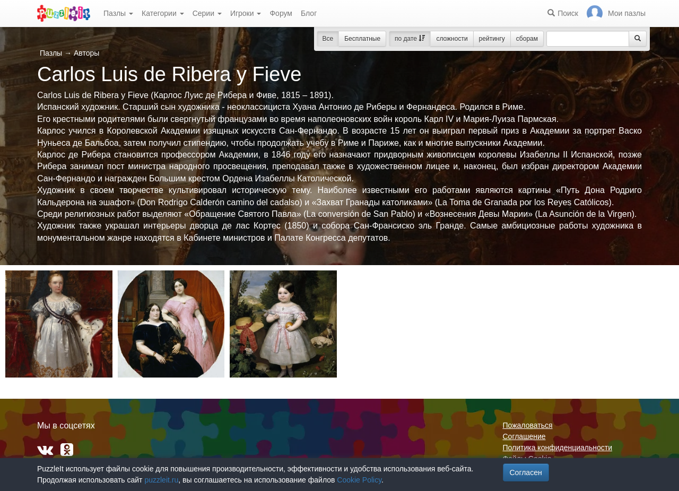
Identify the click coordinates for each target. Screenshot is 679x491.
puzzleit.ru (161, 480)
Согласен (526, 472)
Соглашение (524, 436)
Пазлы (118, 13)
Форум (280, 13)
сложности (451, 38)
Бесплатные (362, 38)
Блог (309, 13)
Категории (163, 13)
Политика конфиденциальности (558, 447)
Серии (207, 13)
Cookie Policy (359, 480)
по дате (410, 38)
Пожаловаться (528, 425)
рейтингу (492, 38)
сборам (527, 38)
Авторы (86, 53)
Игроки (246, 13)
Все (328, 38)
